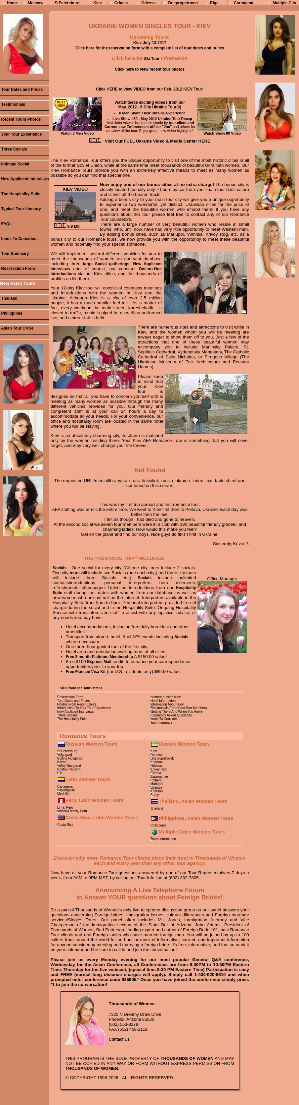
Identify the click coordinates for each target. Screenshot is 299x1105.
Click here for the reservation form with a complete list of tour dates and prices (149, 48)
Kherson (156, 791)
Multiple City (284, 3)
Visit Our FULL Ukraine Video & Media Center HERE (157, 141)
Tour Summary (14, 253)
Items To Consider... (19, 238)
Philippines (11, 313)
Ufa (60, 773)
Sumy (154, 795)
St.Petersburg (67, 751)
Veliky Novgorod (69, 765)
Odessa (148, 3)
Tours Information (163, 839)
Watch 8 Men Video (77, 131)
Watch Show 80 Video (222, 131)
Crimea (121, 3)
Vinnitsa (156, 787)
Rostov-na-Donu (69, 769)
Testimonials (12, 104)
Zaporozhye (159, 776)
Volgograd (64, 755)
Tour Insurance (161, 722)
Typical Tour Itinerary (20, 209)
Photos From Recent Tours (77, 704)
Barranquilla (66, 790)
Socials (59, 568)
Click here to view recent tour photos (150, 69)
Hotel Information (163, 701)
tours (75, 573)
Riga (214, 3)
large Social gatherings (106, 264)
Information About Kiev (167, 704)
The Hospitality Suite (20, 194)
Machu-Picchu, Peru (72, 811)
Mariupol (156, 784)
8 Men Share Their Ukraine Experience (152, 113)
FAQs (6, 223)
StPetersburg (67, 3)
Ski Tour (151, 58)
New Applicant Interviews (24, 179)
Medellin (63, 794)
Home (12, 3)
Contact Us (119, 1039)
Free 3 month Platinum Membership (99, 656)
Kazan (61, 762)
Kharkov (156, 762)
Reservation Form (17, 268)
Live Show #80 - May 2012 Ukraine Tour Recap (152, 119)
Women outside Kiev (165, 697)
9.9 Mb (67, 226)
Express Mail (99, 661)
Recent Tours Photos (20, 119)
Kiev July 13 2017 (149, 42)
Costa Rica (65, 825)
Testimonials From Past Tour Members (178, 708)
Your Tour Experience (21, 134)
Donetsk (156, 755)
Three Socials (13, 149)
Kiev (97, 3)
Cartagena (243, 3)
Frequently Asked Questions (171, 715)
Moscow (35, 3)
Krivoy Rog (158, 769)
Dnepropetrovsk (183, 3)
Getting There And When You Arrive (176, 711)
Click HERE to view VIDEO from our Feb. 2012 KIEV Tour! (149, 89)
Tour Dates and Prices (21, 89)
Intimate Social (14, 164)
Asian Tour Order (16, 328)
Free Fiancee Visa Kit (86, 671)
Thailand (9, 298)
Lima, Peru (65, 807)
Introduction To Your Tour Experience (84, 708)
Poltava (155, 780)
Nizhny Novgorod (70, 758)
